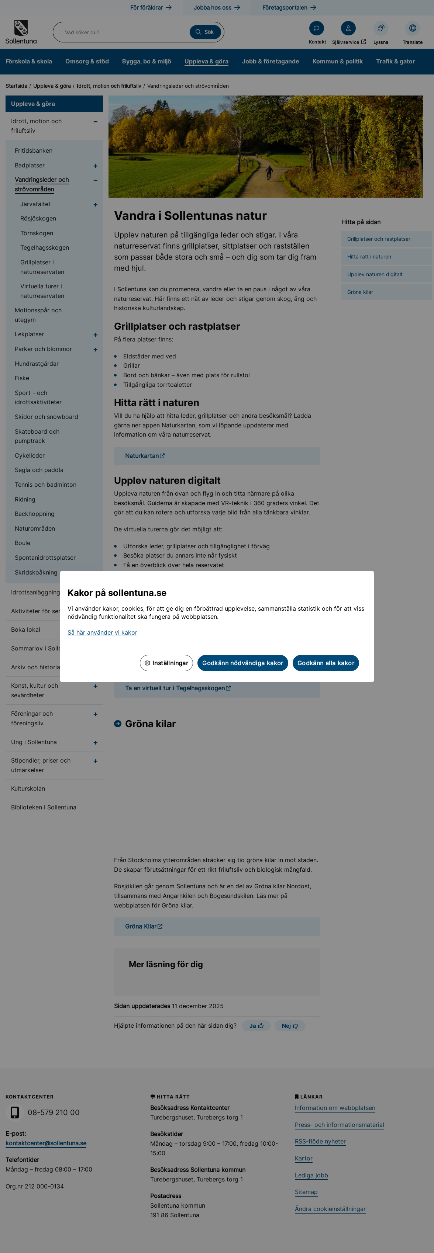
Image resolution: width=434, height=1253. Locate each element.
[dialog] (217, 626)
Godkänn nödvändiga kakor (242, 663)
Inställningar (166, 663)
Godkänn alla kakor (325, 663)
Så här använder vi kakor (102, 632)
